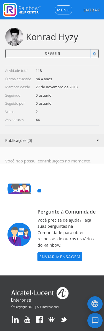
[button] (63, 9)
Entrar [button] (91, 9)
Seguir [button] (52, 53)
